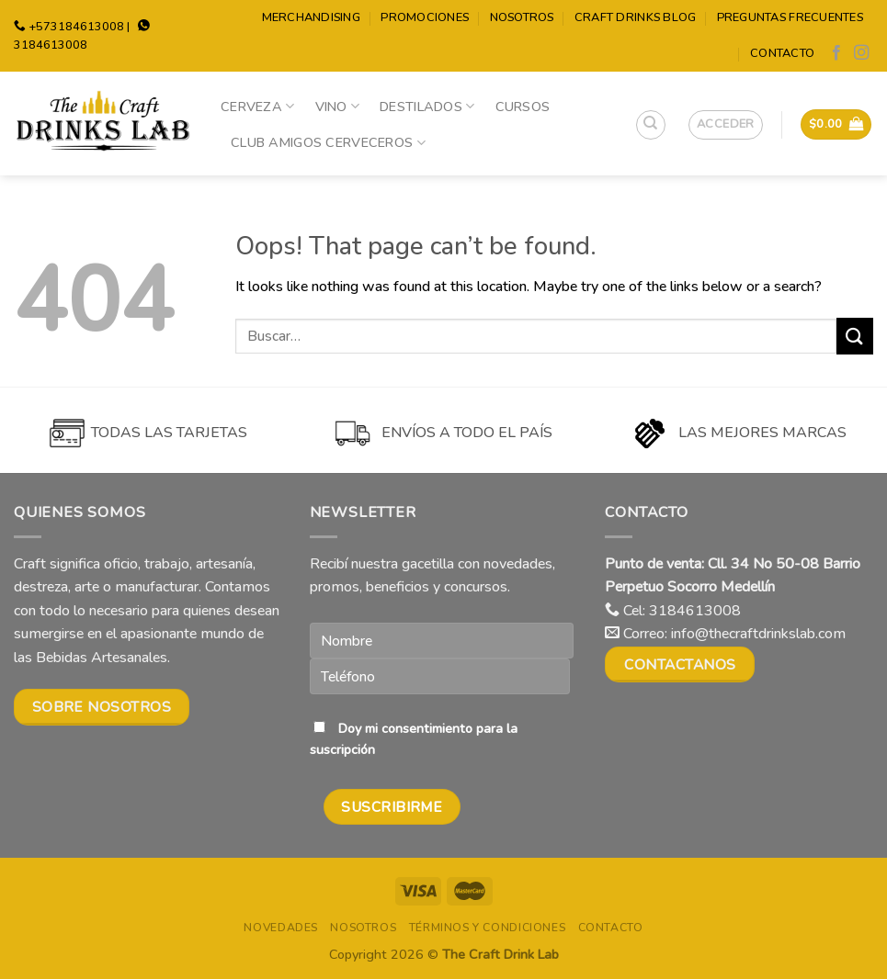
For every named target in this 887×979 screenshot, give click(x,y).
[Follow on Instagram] (861, 53)
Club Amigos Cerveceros (328, 142)
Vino (337, 106)
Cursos (523, 106)
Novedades (281, 927)
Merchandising (311, 17)
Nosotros (522, 17)
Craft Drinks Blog (635, 17)
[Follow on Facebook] (836, 53)
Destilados (427, 106)
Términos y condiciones (487, 927)
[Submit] (854, 336)
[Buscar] (650, 125)
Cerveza (258, 106)
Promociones (425, 17)
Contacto (782, 53)
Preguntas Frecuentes (790, 17)
